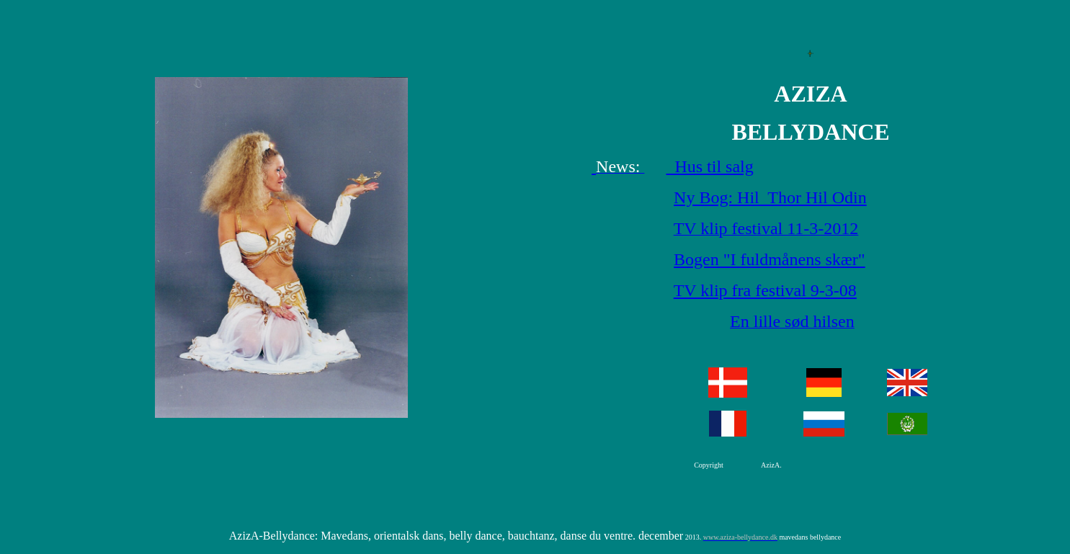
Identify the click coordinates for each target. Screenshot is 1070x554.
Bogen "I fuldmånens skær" (769, 259)
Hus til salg (709, 166)
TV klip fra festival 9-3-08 (765, 290)
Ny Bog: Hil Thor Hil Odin (770, 197)
